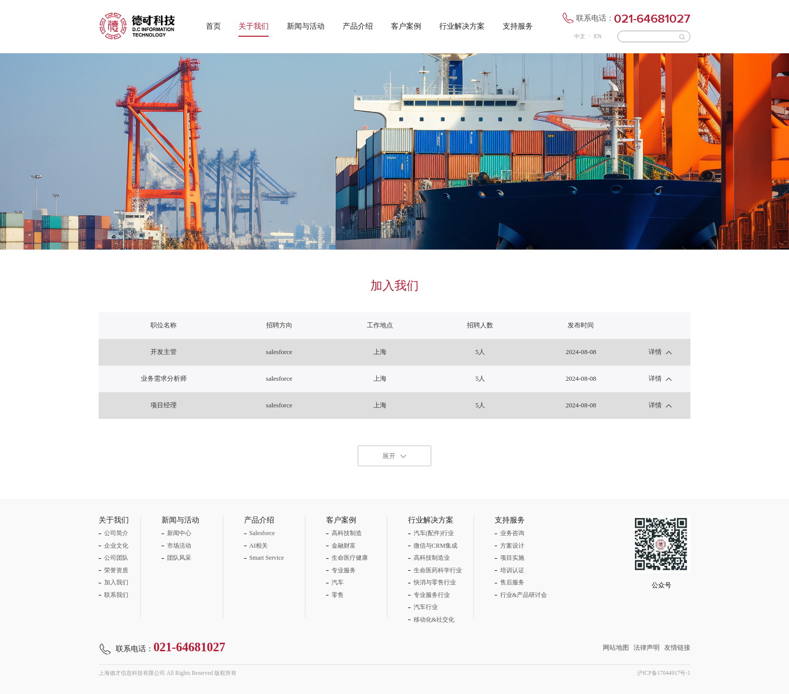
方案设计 (512, 545)
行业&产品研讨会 (523, 594)
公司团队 (116, 557)
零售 (338, 594)
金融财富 (344, 545)
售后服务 (512, 582)
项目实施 (512, 557)
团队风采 (179, 557)
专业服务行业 (432, 594)
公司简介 (116, 533)
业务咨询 (512, 533)
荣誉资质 (116, 570)
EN (597, 36)
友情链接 (677, 647)
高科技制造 (347, 533)
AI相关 (258, 545)
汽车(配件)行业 (434, 533)
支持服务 (518, 26)
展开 (389, 456)
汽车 (338, 582)
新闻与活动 (306, 26)
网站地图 (616, 647)
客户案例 (406, 26)
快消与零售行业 (435, 582)
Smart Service (266, 557)
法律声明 (647, 647)
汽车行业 (426, 607)
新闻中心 (179, 533)
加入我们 (116, 582)
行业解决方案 (462, 26)
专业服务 (344, 570)
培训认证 (512, 570)
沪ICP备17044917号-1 (663, 673)
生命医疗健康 (350, 557)
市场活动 (179, 545)
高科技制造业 (432, 557)
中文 (579, 36)
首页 (213, 26)
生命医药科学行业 (438, 570)
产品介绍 (358, 26)
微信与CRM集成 (435, 545)
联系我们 (116, 594)
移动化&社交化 (434, 619)
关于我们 (254, 26)
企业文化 (116, 545)
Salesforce (262, 533)
